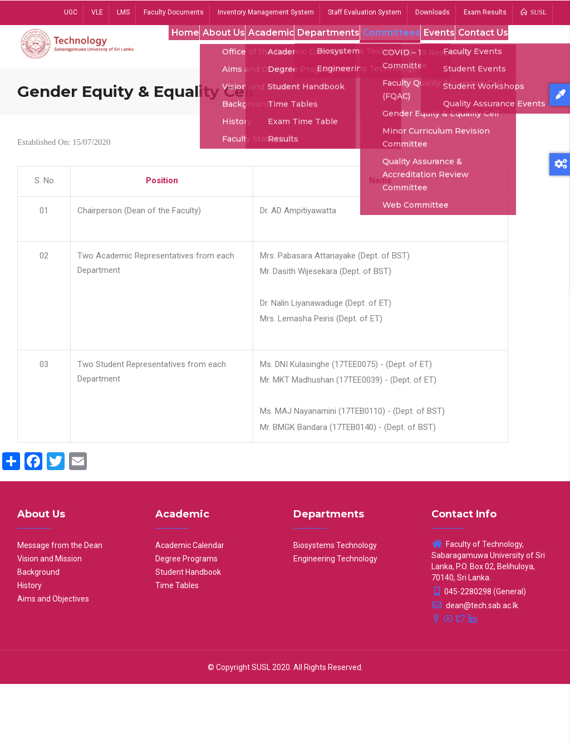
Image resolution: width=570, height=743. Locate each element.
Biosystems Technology (335, 604)
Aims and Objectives (53, 657)
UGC (70, 12)
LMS (123, 12)
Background (38, 631)
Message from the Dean (59, 604)
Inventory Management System (266, 12)
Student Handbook (188, 631)
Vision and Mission (49, 617)
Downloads (432, 12)
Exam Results (485, 12)
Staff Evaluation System (364, 12)
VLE (97, 12)
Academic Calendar (189, 604)
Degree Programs (186, 617)
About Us (216, 50)
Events (442, 50)
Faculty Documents (174, 12)
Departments (327, 50)
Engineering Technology (335, 617)
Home (173, 50)
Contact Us (184, 101)
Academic (267, 50)
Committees (391, 50)
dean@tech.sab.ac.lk (474, 664)
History (29, 644)
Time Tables (177, 644)
